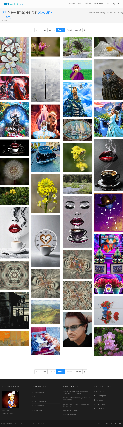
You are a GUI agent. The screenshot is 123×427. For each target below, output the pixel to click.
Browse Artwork (39, 392)
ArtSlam (21, 424)
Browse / (97, 13)
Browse (72, 4)
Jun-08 (60, 30)
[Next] (84, 30)
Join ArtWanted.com (40, 401)
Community (98, 4)
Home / (91, 13)
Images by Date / (107, 13)
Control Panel (38, 410)
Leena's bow (5, 410)
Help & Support (100, 404)
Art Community (39, 405)
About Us (98, 400)
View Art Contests (69, 415)
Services (88, 4)
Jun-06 (78, 30)
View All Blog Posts (70, 410)
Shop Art (36, 397)
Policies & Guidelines (39, 424)
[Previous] (36, 30)
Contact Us (99, 408)
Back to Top (99, 391)
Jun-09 (52, 30)
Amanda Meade (8, 413)
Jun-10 (43, 30)
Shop (79, 4)
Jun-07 (69, 30)
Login (108, 4)
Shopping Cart (100, 396)
